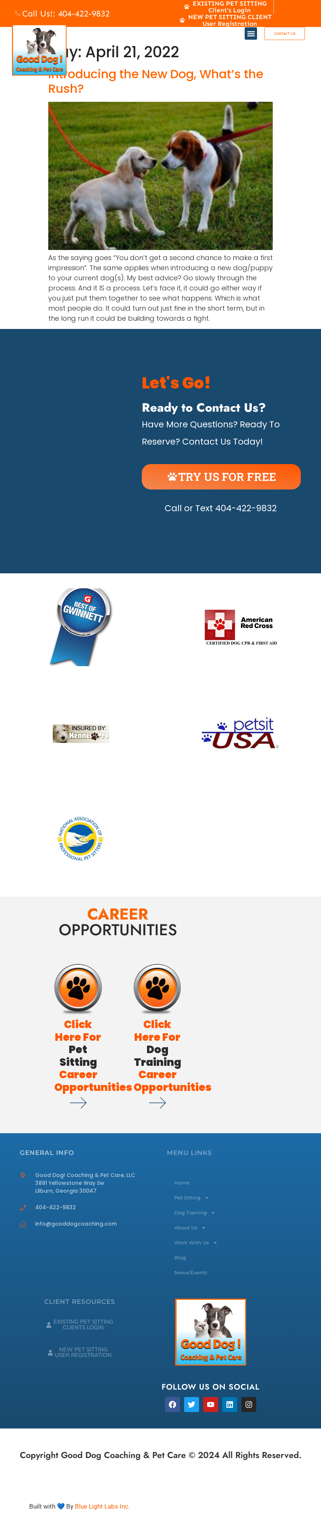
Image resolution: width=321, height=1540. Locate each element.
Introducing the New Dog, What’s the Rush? (155, 81)
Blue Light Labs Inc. (102, 1506)
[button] (251, 33)
